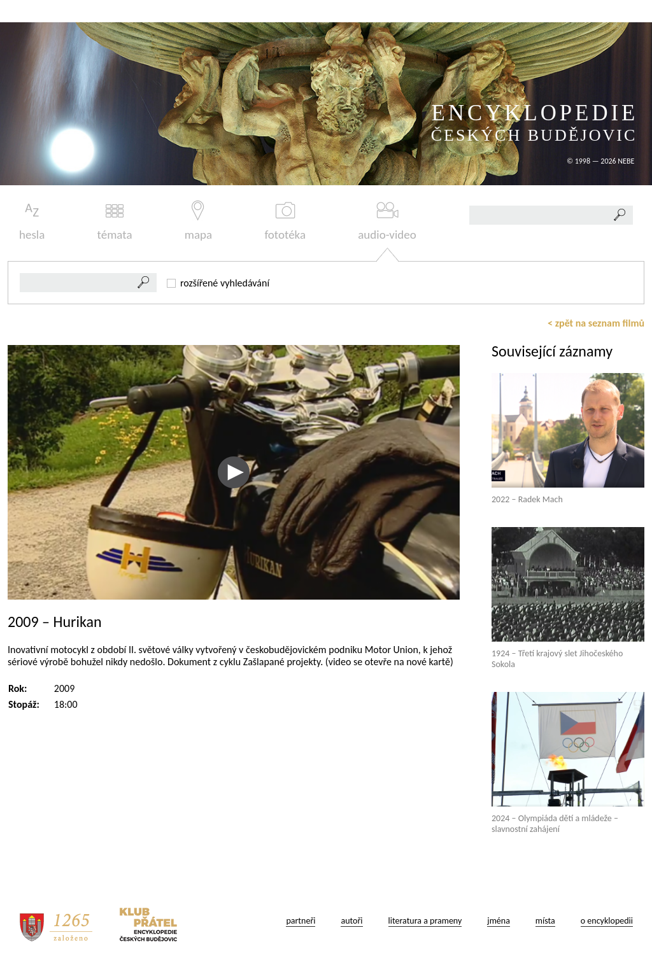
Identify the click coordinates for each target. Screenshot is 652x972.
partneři (300, 920)
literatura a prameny (425, 920)
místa (545, 920)
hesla (32, 221)
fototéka (285, 221)
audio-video (387, 221)
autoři (351, 920)
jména (498, 920)
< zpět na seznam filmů (596, 323)
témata (114, 221)
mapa (198, 221)
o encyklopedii (607, 920)
